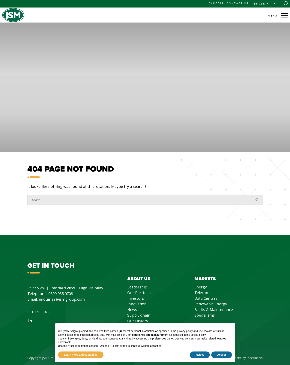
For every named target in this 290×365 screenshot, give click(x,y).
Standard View (62, 287)
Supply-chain (138, 315)
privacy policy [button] (185, 331)
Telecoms (202, 292)
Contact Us (238, 3)
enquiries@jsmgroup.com (62, 299)
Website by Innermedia (246, 358)
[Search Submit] (286, 3)
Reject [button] (200, 354)
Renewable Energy (210, 303)
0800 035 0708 (60, 293)
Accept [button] (221, 354)
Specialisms (204, 315)
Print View (36, 287)
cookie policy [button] (198, 334)
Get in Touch (39, 312)
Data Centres (205, 298)
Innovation (137, 303)
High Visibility (91, 287)
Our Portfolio (139, 292)
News (132, 309)
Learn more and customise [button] (80, 354)
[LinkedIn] (30, 320)
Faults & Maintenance (213, 309)
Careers (216, 3)
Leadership (137, 287)
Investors (135, 298)
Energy (200, 287)
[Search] (141, 200)
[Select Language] (265, 3)
